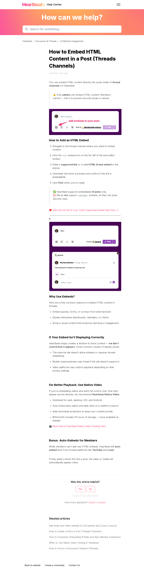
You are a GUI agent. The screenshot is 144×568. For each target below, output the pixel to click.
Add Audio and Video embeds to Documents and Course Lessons (83, 525)
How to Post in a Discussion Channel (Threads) (73, 548)
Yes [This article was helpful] (80, 489)
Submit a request (97, 502)
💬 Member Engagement (71, 41)
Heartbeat (27, 41)
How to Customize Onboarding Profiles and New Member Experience (85, 537)
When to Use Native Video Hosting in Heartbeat (74, 542)
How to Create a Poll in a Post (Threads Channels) (75, 531)
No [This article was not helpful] (90, 489)
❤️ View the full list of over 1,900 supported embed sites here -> (83, 210)
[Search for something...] (72, 29)
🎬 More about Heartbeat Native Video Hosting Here (77, 426)
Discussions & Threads (46, 41)
